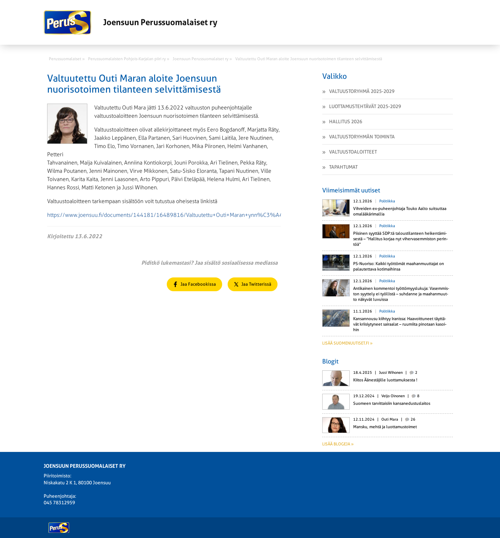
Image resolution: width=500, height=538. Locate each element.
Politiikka (387, 201)
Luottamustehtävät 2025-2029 (365, 106)
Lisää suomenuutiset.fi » (347, 343)
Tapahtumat (343, 167)
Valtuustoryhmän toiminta (362, 136)
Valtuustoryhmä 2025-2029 (361, 91)
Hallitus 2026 (345, 121)
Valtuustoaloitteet (353, 152)
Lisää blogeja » (338, 444)
